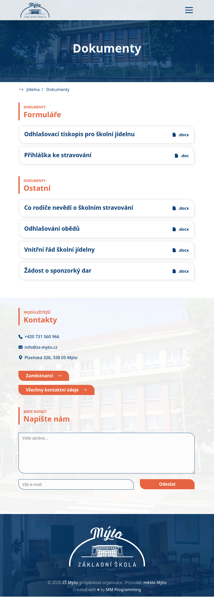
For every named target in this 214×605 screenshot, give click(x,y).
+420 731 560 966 (38, 343)
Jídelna (33, 89)
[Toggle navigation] (189, 10)
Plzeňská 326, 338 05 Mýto (48, 364)
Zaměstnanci (45, 383)
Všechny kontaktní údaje (58, 398)
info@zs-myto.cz (37, 354)
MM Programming (123, 598)
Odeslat (167, 493)
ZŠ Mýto (70, 591)
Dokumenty (58, 89)
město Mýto (154, 591)
